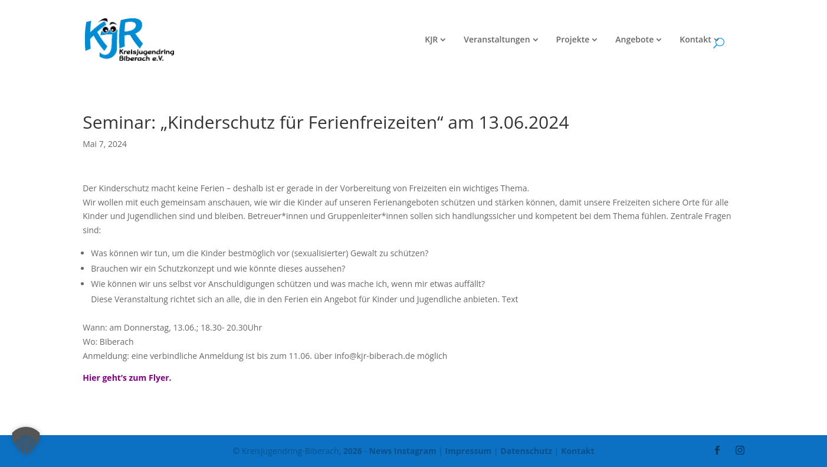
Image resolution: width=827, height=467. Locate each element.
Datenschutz (526, 450)
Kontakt (695, 40)
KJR (431, 40)
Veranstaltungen (497, 40)
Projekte (573, 40)
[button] (26, 441)
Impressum (468, 450)
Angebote (634, 40)
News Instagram (403, 450)
